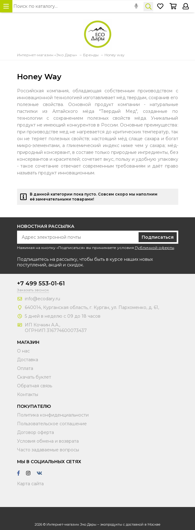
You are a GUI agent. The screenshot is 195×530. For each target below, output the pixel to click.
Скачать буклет (34, 377)
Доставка (27, 359)
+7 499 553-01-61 (41, 283)
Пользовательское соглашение (52, 423)
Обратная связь (34, 386)
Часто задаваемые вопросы (48, 450)
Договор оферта (35, 432)
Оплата (25, 368)
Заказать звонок (33, 290)
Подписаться (158, 237)
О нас (23, 351)
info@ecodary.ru (42, 299)
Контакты (27, 394)
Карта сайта (30, 483)
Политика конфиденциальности (53, 415)
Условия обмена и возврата (48, 441)
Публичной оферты (154, 247)
